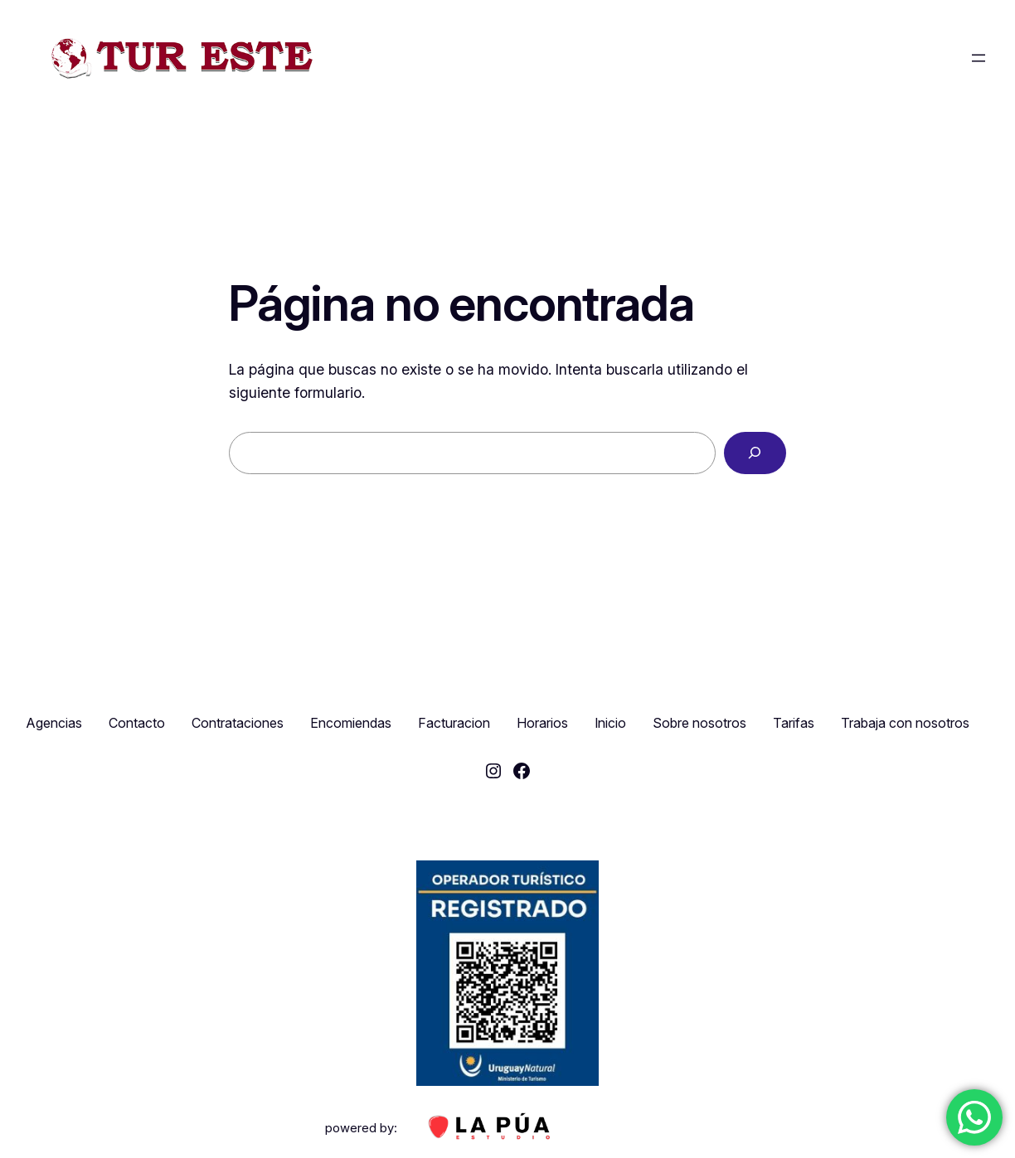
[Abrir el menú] (978, 58)
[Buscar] (755, 453)
